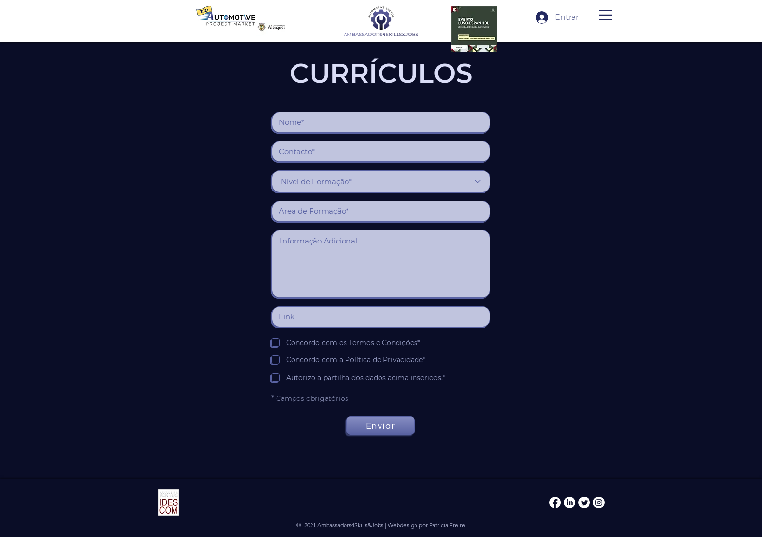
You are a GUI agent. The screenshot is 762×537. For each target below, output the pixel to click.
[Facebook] (555, 502)
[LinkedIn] (569, 502)
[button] (605, 15)
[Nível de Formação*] (381, 181)
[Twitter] (584, 502)
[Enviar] (380, 425)
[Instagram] (599, 502)
